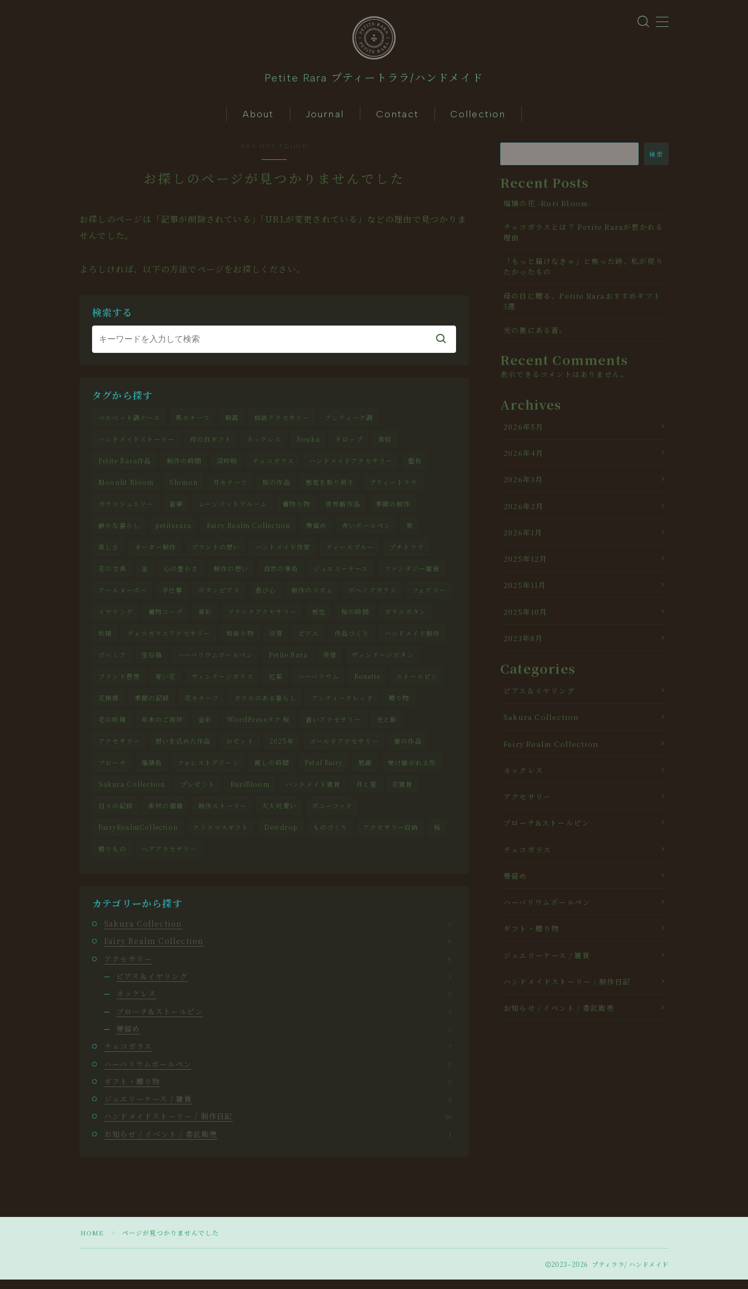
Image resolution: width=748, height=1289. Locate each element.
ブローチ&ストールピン (283, 1020)
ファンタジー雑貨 (412, 574)
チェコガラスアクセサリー (168, 639)
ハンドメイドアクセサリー (350, 465)
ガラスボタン (405, 618)
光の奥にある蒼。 (535, 335)
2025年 (281, 748)
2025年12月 (525, 564)
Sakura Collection (131, 792)
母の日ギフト (210, 444)
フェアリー (429, 596)
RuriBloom (250, 792)
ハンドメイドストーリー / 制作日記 (277, 1125)
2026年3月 (523, 484)
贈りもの (112, 857)
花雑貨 (402, 792)
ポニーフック (332, 814)
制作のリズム (312, 596)
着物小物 (296, 509)
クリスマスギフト (221, 835)
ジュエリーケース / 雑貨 (277, 1108)
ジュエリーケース (341, 574)
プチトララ (406, 553)
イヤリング (115, 618)
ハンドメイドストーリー (136, 444)
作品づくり (352, 639)
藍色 (415, 465)
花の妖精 (112, 727)
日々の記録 (115, 814)
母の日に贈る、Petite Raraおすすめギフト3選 (582, 305)
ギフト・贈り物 (277, 1090)
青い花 (165, 683)
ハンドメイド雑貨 (313, 792)
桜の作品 (276, 487)
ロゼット (240, 748)
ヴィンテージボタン (383, 661)
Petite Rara (288, 661)
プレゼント (197, 792)
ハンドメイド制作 (412, 639)
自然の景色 (281, 574)
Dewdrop (281, 835)
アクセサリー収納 (391, 835)
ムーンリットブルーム (232, 509)
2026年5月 (523, 431)
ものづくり (330, 835)
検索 (656, 159)
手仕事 (172, 596)
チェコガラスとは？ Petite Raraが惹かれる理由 (583, 236)
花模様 (108, 705)
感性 (319, 618)
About (258, 119)
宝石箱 (152, 661)
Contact (397, 119)
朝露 (232, 422)
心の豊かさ (181, 574)
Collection (478, 119)
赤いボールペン (366, 530)
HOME (92, 1241)
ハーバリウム (318, 683)
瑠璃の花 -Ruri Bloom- (547, 207)
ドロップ (349, 444)
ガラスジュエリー (126, 509)
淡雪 (276, 639)
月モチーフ (230, 487)
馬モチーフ (193, 422)
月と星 (366, 792)
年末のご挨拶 (162, 727)
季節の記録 (152, 705)
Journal (325, 119)
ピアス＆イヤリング (283, 985)
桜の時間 (355, 618)
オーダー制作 (155, 553)
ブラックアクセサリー (262, 618)
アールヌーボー (122, 596)
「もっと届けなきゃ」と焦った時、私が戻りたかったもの (583, 271)
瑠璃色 (152, 770)
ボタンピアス (219, 596)
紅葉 (275, 683)
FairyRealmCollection (138, 835)
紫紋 (385, 444)
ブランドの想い (215, 553)
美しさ (108, 553)
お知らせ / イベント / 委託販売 (277, 1143)
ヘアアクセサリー (169, 857)
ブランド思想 (119, 683)
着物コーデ (165, 618)
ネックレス (264, 444)
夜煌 (330, 661)
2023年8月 (523, 642)
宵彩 (205, 618)
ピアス (308, 639)
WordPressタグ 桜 (258, 727)
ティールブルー (350, 553)
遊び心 (265, 596)
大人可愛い (279, 814)
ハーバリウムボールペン (215, 661)
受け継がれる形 (412, 770)
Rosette (367, 683)
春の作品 (408, 748)
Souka (308, 444)
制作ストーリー (222, 814)
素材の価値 (165, 814)
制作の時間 (184, 465)
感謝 (365, 770)
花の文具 (112, 574)
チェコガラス (273, 465)
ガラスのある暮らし (265, 705)
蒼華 (176, 509)
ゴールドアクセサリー (344, 748)
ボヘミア (112, 661)
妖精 (105, 639)
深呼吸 (227, 465)
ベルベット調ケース (129, 422)
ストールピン (417, 683)
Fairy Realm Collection (248, 530)
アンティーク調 (349, 422)
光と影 (387, 727)
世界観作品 (343, 509)
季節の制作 (393, 509)
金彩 (205, 727)
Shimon (183, 487)
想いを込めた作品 (183, 748)
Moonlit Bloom (126, 487)
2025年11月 (525, 590)
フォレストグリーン (208, 770)
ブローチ (112, 770)
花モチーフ (202, 705)
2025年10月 (525, 616)
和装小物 (240, 639)
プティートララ (393, 487)
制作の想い (231, 574)
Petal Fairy (324, 770)
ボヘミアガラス (372, 596)
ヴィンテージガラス (222, 683)
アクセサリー (119, 748)
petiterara (173, 530)
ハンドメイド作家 (283, 553)
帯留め (316, 530)
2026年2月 (523, 510)
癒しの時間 (272, 770)
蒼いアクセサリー (333, 727)
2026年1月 (522, 537)
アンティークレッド (342, 705)
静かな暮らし (119, 530)
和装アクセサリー (282, 422)
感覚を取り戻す (330, 487)
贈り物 (399, 705)
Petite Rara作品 (124, 465)
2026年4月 (523, 458)
